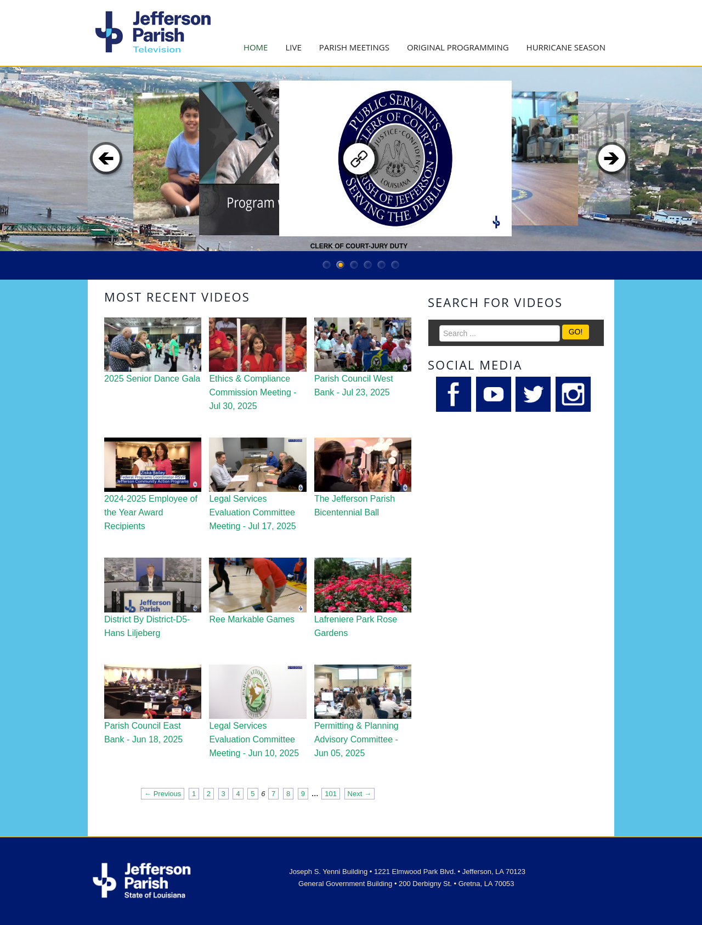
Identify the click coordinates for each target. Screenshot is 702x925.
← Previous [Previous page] (162, 794)
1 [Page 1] (194, 794)
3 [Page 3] (223, 794)
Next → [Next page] (359, 794)
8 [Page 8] (288, 794)
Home (256, 47)
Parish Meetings (354, 47)
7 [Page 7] (273, 794)
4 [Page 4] (238, 794)
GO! (576, 331)
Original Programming (458, 47)
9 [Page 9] (303, 794)
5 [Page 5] (252, 794)
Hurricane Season (565, 47)
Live (293, 47)
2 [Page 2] (209, 794)
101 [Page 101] (331, 794)
